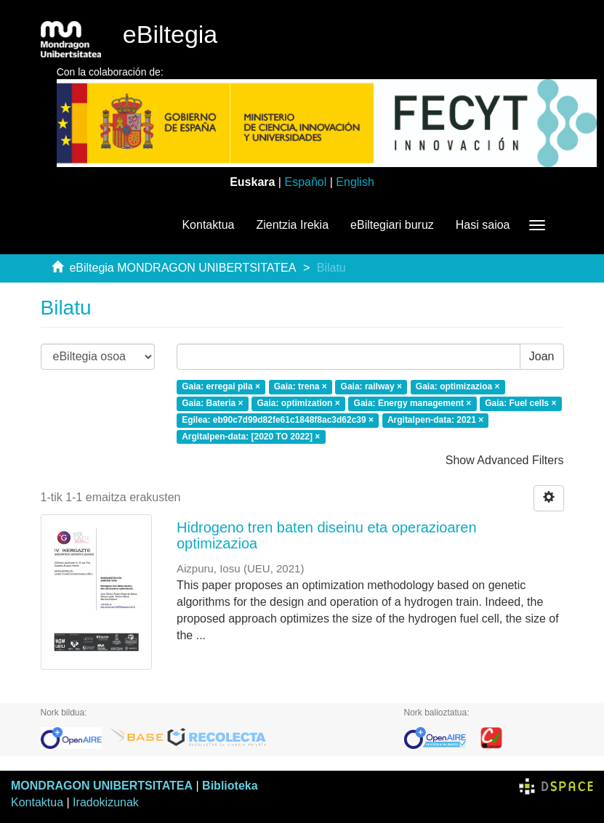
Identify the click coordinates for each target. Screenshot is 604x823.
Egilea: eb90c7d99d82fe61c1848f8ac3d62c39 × (278, 420)
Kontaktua (208, 225)
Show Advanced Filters (505, 460)
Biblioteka (229, 785)
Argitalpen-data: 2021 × (435, 420)
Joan (542, 356)
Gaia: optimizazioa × (458, 386)
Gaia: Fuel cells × (520, 403)
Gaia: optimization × (298, 403)
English (355, 182)
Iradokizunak (106, 802)
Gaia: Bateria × (212, 403)
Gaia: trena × (300, 386)
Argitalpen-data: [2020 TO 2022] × (251, 436)
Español (305, 182)
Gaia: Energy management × (413, 403)
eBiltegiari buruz (392, 225)
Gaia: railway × (371, 386)
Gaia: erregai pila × (221, 386)
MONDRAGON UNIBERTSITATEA (102, 785)
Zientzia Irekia (292, 225)
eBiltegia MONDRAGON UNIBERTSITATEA (182, 268)
